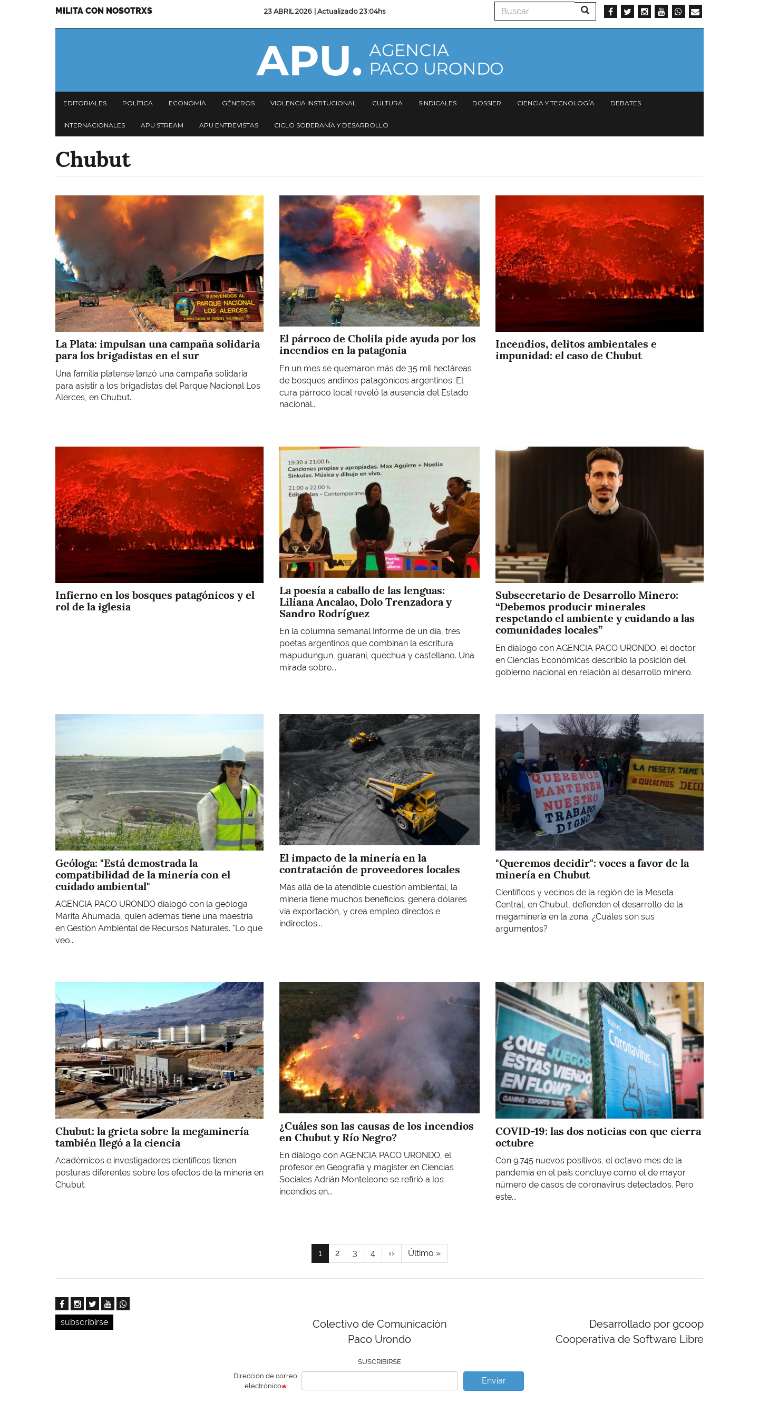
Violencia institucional (313, 103)
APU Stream (162, 125)
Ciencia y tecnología (556, 103)
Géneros (238, 103)
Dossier (486, 103)
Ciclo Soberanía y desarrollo (331, 125)
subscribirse (84, 1322)
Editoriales (84, 103)
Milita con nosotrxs (103, 11)
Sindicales (437, 103)
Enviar (494, 1381)
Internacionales (94, 125)
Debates (625, 103)
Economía (187, 103)
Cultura (387, 103)
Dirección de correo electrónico (265, 1381)
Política (137, 103)
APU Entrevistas (228, 125)
